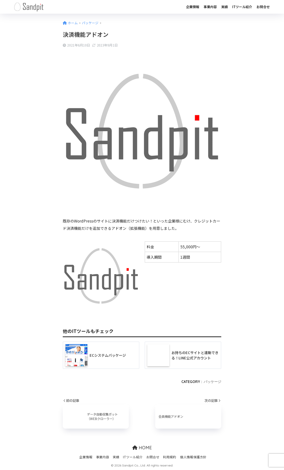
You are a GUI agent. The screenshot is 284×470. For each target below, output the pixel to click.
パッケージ (212, 381)
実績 (224, 6)
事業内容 (210, 6)
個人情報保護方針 (193, 457)
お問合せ (263, 6)
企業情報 (192, 6)
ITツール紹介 (242, 6)
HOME (142, 447)
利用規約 (169, 457)
